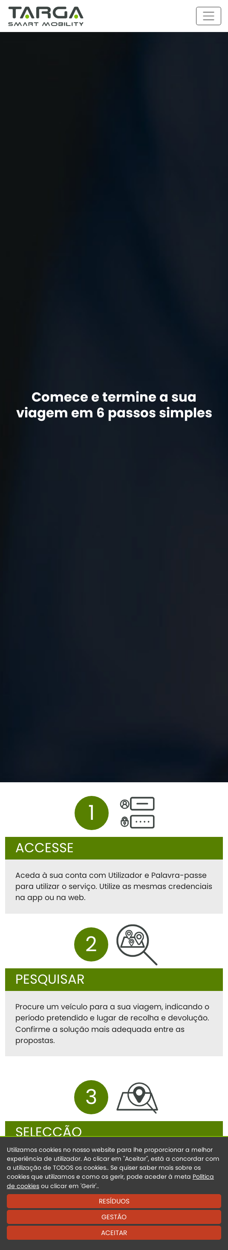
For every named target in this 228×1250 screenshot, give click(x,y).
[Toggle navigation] (208, 16)
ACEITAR (114, 1232)
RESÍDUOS (114, 1201)
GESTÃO (114, 1216)
